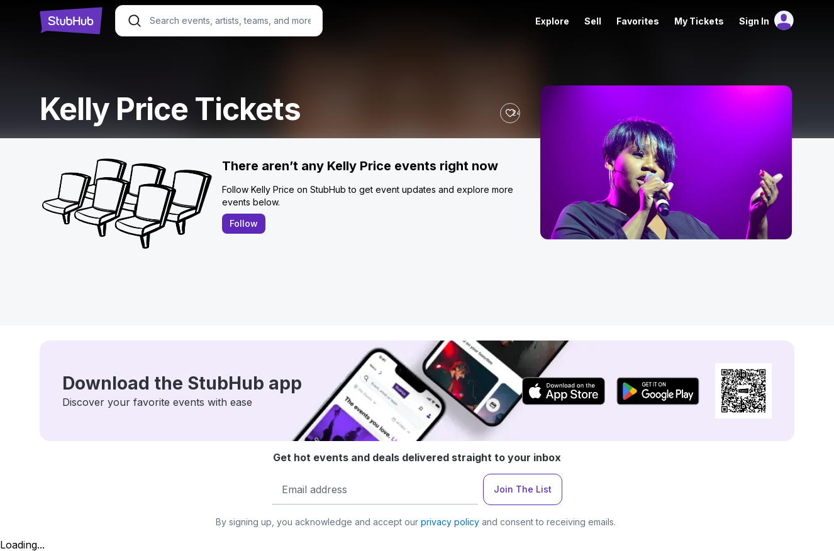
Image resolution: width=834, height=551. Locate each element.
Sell (592, 21)
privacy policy (450, 521)
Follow (244, 223)
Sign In (754, 21)
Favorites (637, 21)
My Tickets (699, 21)
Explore (552, 21)
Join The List (523, 489)
